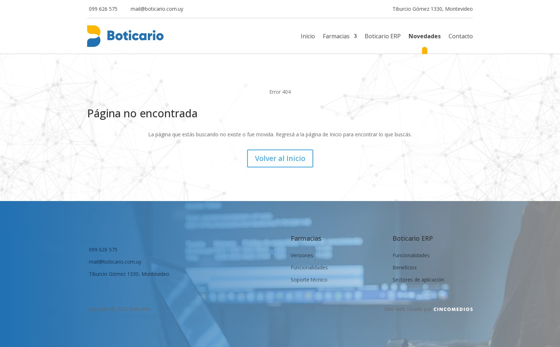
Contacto (461, 37)
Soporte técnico (309, 279)
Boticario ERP (383, 37)
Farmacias (336, 37)
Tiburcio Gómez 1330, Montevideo (432, 9)
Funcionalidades (309, 267)
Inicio (308, 37)
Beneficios (404, 267)
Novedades (425, 37)
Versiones (302, 255)
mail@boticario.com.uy (157, 9)
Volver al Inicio (280, 158)
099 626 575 (103, 9)
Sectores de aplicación (418, 279)
